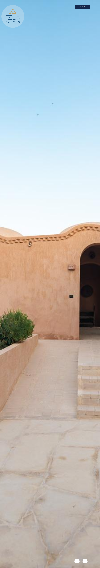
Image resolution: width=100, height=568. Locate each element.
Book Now (82, 6)
